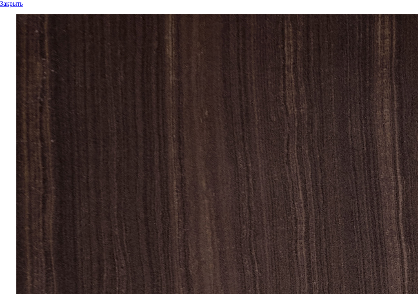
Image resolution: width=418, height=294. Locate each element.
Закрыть (11, 3)
